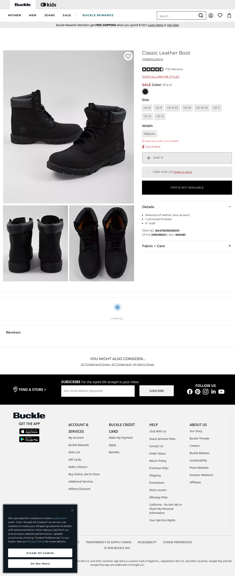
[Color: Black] (145, 91)
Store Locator (158, 490)
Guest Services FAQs (162, 439)
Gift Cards (75, 459)
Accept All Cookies (40, 552)
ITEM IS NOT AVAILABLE (187, 187)
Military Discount (79, 489)
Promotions (156, 483)
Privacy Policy (36, 541)
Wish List (74, 452)
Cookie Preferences (177, 542)
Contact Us (156, 446)
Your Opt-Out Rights (162, 520)
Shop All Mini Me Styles (161, 76)
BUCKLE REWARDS (98, 15)
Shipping (155, 475)
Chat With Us (157, 431)
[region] (40, 538)
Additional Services (81, 481)
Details (187, 207)
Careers (194, 446)
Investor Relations (201, 475)
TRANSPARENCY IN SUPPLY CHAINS (109, 542)
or (157, 25)
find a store (32, 389)
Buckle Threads (199, 438)
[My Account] (210, 15)
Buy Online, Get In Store (84, 474)
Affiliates (195, 482)
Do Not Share (40, 563)
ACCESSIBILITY (147, 542)
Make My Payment (121, 437)
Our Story (196, 431)
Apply (112, 445)
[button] (14, 15)
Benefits (114, 452)
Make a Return (78, 467)
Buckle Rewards (79, 445)
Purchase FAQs (158, 468)
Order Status (157, 453)
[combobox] (176, 15)
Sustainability (198, 460)
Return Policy (157, 461)
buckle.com (59, 518)
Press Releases (199, 467)
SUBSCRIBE (156, 391)
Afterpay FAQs (158, 497)
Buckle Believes (200, 453)
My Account (76, 437)
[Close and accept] (72, 510)
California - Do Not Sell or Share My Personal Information (165, 509)
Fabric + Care (187, 246)
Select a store (182, 172)
